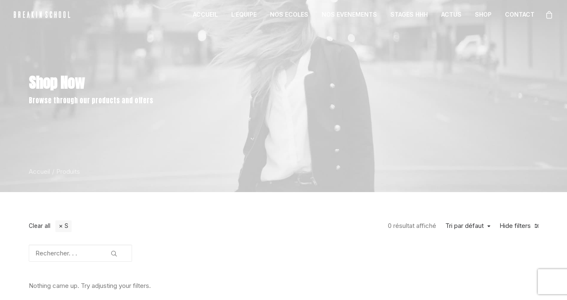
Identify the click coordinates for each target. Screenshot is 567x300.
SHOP (483, 14)
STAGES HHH (409, 14)
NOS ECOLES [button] (289, 14)
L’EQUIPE (244, 14)
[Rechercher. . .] (80, 253)
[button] (114, 250)
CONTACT (520, 14)
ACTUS (451, 14)
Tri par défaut (464, 226)
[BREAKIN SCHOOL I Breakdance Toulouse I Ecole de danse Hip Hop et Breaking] (42, 14)
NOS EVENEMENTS (349, 14)
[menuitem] (205, 14)
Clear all (39, 225)
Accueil (39, 171)
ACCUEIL (205, 14)
